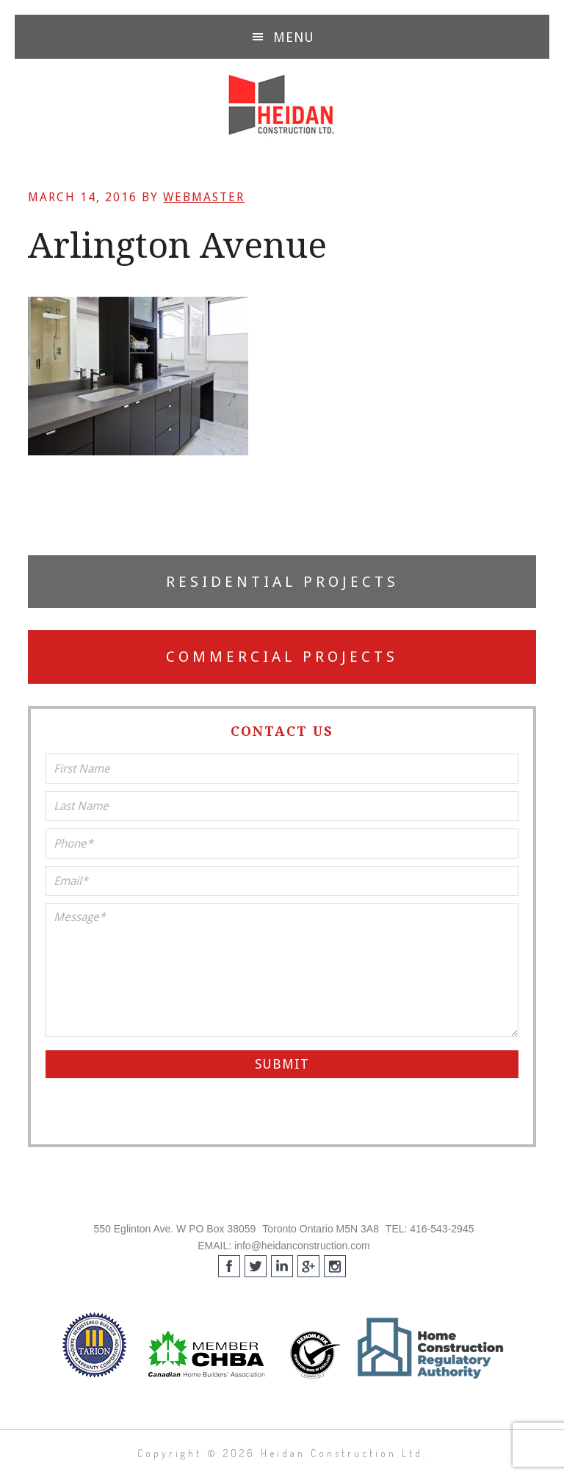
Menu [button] (293, 37)
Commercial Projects (282, 656)
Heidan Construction (282, 105)
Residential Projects (282, 582)
